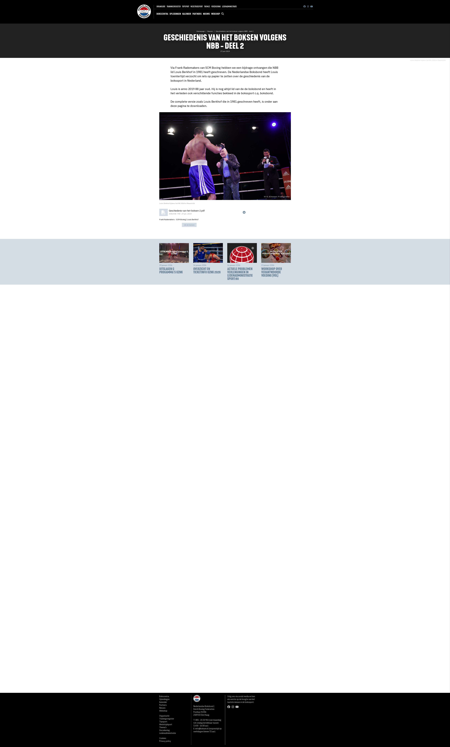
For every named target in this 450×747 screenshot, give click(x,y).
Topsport (185, 6)
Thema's (207, 6)
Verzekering (216, 6)
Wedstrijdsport (197, 6)
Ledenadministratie (229, 6)
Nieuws (206, 13)
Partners (197, 13)
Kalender (186, 13)
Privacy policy (165, 741)
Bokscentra (162, 13)
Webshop (215, 13)
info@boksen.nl (201, 728)
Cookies (162, 738)
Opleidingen (175, 13)
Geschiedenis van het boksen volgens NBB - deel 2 (234, 31)
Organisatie (161, 6)
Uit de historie (189, 225)
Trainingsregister (174, 6)
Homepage (201, 31)
